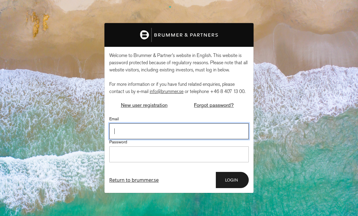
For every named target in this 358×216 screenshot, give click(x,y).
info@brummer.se (166, 91)
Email (114, 119)
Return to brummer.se (134, 180)
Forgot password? (214, 105)
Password (118, 142)
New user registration (144, 105)
